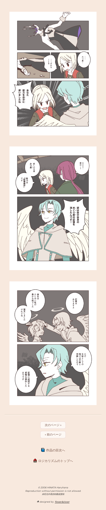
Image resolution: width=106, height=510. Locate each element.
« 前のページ (53, 434)
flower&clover (62, 502)
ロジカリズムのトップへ (55, 461)
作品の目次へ (55, 450)
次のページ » (53, 425)
